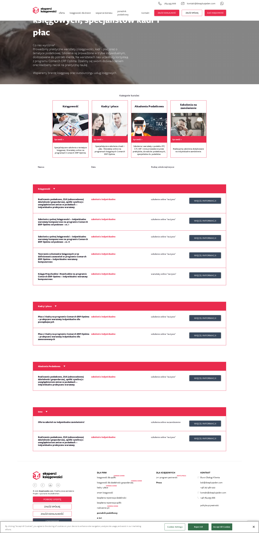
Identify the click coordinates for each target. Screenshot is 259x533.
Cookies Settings (175, 526)
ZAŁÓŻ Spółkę (192, 12)
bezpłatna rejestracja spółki (109, 504)
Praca (159, 481)
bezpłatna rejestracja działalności (111, 498)
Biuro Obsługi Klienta (210, 475)
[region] (129, 527)
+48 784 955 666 (207, 498)
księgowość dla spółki (106, 475)
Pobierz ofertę (52, 497)
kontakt (145, 13)
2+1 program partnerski (166, 475)
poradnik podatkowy (123, 12)
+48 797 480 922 (207, 486)
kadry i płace (102, 486)
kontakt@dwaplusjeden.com (213, 492)
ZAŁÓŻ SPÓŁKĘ (52, 505)
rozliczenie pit (103, 510)
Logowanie (52, 520)
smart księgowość (105, 492)
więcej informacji (205, 199)
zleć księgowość (215, 12)
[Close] (253, 526)
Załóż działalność (167, 12)
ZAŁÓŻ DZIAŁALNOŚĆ (52, 512)
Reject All (198, 526)
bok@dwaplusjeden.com (211, 481)
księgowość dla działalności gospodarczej (115, 481)
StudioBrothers (53, 491)
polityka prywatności (209, 506)
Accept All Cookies (221, 526)
